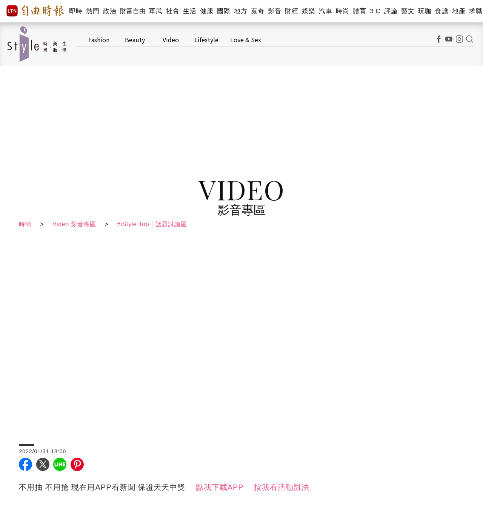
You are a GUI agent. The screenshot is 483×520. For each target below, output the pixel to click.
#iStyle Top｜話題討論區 (154, 224)
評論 (390, 11)
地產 (458, 11)
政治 (109, 11)
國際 (223, 11)
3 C (375, 11)
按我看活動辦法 (281, 487)
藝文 (407, 11)
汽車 (325, 11)
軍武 (155, 11)
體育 (359, 11)
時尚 (342, 11)
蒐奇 (257, 11)
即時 (75, 11)
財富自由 (132, 11)
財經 (291, 11)
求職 (475, 11)
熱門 (92, 11)
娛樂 (308, 11)
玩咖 (424, 11)
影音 (274, 11)
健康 (206, 11)
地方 (240, 11)
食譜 (441, 11)
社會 (172, 11)
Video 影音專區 (75, 224)
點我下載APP (220, 487)
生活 (189, 11)
